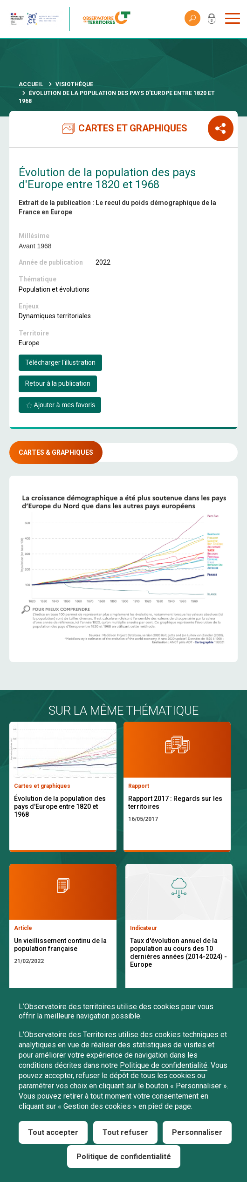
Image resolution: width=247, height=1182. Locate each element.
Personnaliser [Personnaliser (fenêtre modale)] (197, 1132)
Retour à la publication (57, 383)
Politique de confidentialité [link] (123, 1156)
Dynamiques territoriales (55, 316)
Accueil (31, 84)
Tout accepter (53, 1132)
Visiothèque (74, 84)
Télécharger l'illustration (60, 362)
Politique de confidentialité (163, 1065)
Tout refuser (125, 1132)
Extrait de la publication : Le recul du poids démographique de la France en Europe (117, 207)
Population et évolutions (54, 289)
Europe (29, 343)
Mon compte (211, 20)
